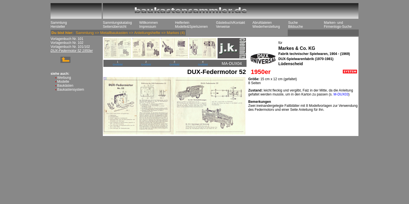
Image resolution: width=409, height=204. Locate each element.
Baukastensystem (70, 90)
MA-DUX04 (232, 63)
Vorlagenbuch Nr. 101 (67, 39)
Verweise (223, 27)
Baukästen (65, 86)
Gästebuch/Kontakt (230, 23)
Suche (293, 23)
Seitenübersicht (114, 27)
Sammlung (59, 23)
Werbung (64, 78)
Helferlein (182, 23)
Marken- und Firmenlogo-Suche (338, 25)
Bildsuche (295, 27)
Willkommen (148, 23)
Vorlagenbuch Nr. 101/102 (70, 47)
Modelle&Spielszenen (191, 27)
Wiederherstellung (266, 27)
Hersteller (58, 27)
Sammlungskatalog (117, 23)
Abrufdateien (262, 23)
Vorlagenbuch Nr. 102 (67, 43)
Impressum (147, 27)
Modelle (63, 82)
